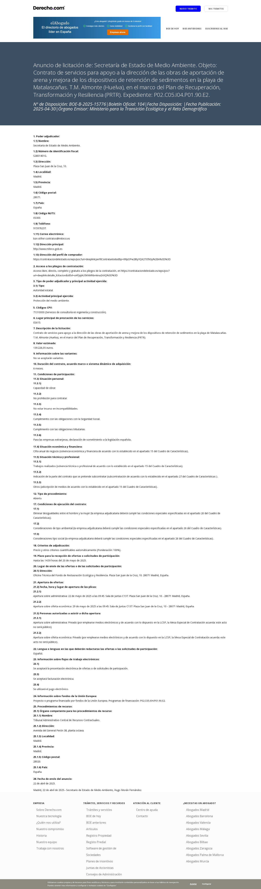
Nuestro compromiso (45, 826)
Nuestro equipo (42, 837)
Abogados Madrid (193, 809)
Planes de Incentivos (95, 849)
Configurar (206, 884)
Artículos (88, 826)
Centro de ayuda (142, 809)
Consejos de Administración (99, 860)
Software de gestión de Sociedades (103, 843)
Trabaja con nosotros (45, 843)
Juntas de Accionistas (95, 855)
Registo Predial (91, 837)
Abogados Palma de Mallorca (200, 849)
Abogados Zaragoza (194, 843)
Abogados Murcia (193, 855)
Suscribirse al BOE (216, 28)
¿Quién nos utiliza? (43, 820)
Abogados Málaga (193, 826)
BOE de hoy (171, 28)
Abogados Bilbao (193, 837)
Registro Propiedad (94, 832)
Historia (37, 832)
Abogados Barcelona (195, 815)
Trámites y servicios (94, 809)
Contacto (138, 815)
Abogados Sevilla (192, 832)
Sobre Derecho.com (44, 809)
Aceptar (193, 884)
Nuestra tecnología (44, 815)
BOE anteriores (191, 28)
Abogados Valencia (194, 820)
